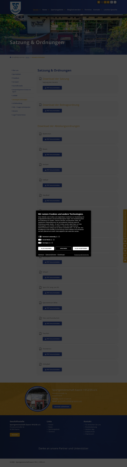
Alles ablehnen (46, 248)
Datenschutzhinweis (50, 254)
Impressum (41, 254)
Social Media (46, 239)
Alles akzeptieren (81, 248)
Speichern (63, 248)
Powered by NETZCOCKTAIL (81, 254)
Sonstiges (45, 243)
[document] (63, 223)
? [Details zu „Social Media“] (53, 239)
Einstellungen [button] (61, 254)
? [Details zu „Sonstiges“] (52, 242)
